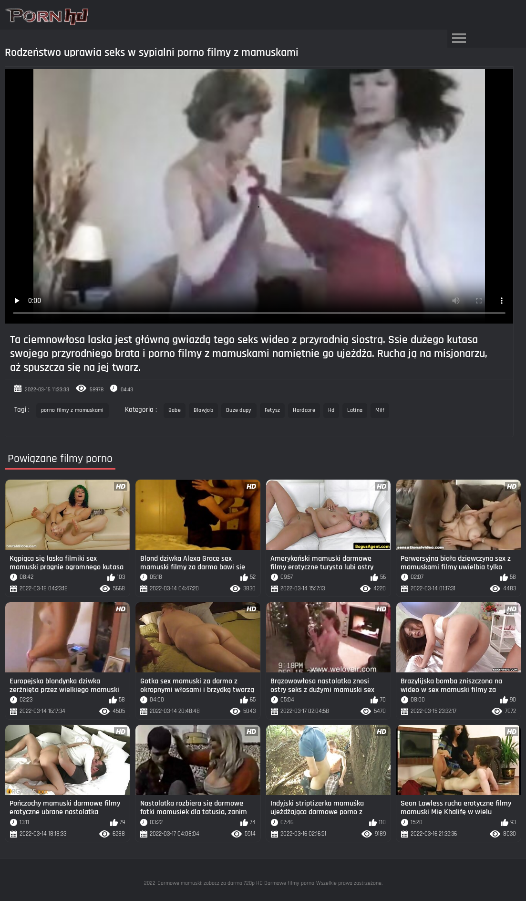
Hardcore (304, 410)
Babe (174, 410)
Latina (354, 410)
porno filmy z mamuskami (72, 410)
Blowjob (203, 410)
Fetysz (272, 410)
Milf (379, 410)
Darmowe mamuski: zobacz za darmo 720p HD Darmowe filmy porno (235, 883)
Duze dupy (239, 410)
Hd (331, 410)
